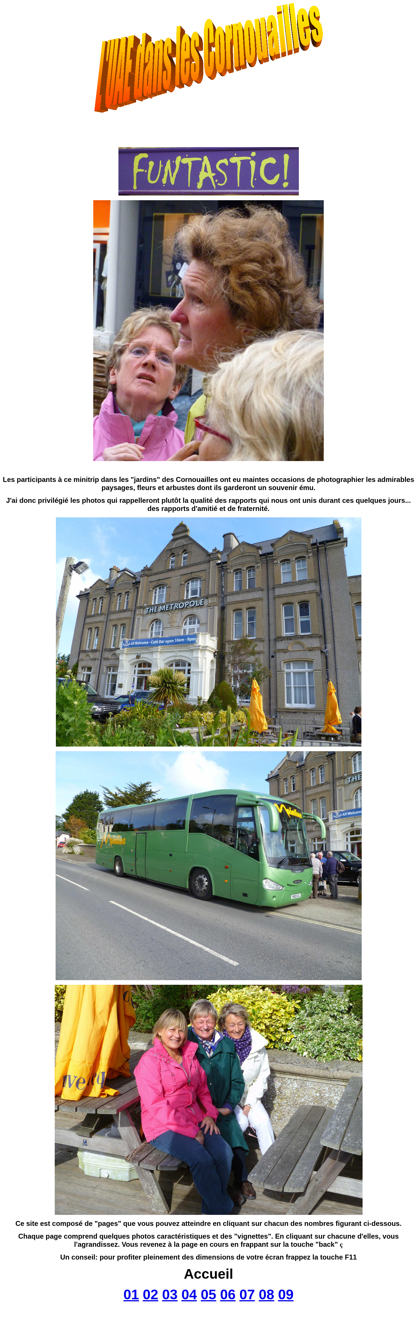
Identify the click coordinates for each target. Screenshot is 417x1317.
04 (189, 1294)
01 (131, 1294)
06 (227, 1294)
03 (170, 1294)
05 (208, 1294)
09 (285, 1294)
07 (247, 1294)
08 (266, 1294)
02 (150, 1294)
